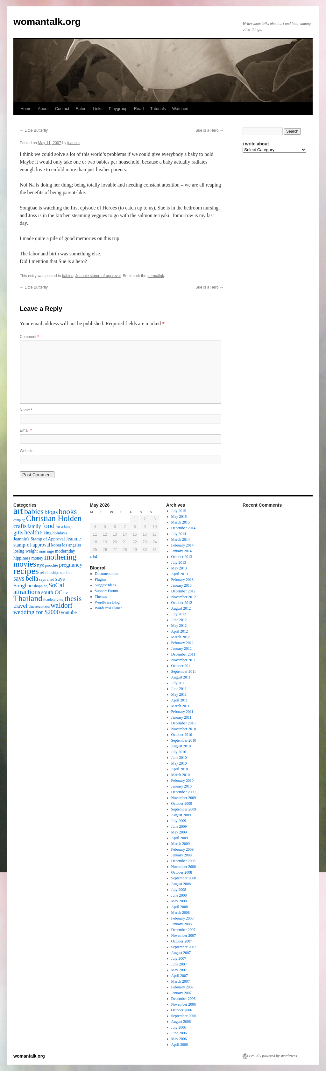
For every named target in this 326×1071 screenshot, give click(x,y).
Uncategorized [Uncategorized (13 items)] (38, 606)
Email (26, 430)
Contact (62, 108)
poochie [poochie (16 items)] (51, 565)
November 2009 (183, 798)
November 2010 (183, 729)
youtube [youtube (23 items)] (69, 612)
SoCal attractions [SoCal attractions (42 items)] (38, 588)
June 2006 (179, 1033)
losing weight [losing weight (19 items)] (25, 551)
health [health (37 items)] (31, 532)
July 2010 (178, 752)
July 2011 (178, 683)
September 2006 (183, 1016)
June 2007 (179, 964)
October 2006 (181, 1010)
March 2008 (180, 912)
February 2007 (182, 987)
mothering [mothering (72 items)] (60, 557)
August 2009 (181, 815)
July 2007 (178, 958)
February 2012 (182, 643)
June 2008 (179, 895)
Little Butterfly (34, 130)
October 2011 (181, 666)
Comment (29, 336)
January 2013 (181, 585)
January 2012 (181, 648)
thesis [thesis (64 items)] (73, 598)
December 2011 (183, 654)
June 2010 (179, 757)
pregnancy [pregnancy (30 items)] (70, 564)
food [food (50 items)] (48, 526)
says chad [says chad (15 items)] (46, 579)
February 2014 (182, 545)
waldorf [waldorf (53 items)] (62, 605)
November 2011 (183, 660)
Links (97, 108)
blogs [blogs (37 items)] (51, 512)
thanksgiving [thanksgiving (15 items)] (53, 600)
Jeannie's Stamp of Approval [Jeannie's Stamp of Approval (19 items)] (39, 538)
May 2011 (179, 694)
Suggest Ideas (105, 585)
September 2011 (183, 671)
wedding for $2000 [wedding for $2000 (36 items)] (36, 612)
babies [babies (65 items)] (34, 511)
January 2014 (181, 551)
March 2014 (180, 539)
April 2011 (179, 700)
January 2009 (181, 855)
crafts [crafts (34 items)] (19, 526)
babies (67, 276)
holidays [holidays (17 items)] (60, 533)
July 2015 (178, 511)
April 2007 (179, 975)
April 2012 (179, 631)
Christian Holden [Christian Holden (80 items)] (54, 518)
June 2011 (179, 688)
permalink (155, 276)
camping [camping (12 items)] (19, 520)
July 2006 (178, 1027)
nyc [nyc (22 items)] (40, 565)
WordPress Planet (108, 608)
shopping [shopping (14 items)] (40, 586)
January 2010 (181, 786)
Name (26, 410)
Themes (101, 596)
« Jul (93, 556)
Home (26, 108)
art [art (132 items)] (18, 511)
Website (26, 451)
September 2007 (183, 947)
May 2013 (179, 568)
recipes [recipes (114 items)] (26, 571)
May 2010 (179, 763)
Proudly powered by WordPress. (273, 1056)
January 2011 (181, 717)
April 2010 (179, 769)
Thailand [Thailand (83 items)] (27, 598)
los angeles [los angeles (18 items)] (72, 545)
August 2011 (181, 677)
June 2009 (179, 826)
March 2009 (180, 843)
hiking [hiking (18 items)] (45, 533)
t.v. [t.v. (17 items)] (65, 592)
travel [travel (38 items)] (20, 605)
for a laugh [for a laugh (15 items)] (64, 526)
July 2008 (178, 889)
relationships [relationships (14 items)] (49, 572)
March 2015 (180, 522)
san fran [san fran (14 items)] (66, 572)
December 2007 (183, 930)
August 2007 (181, 952)
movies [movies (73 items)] (24, 564)
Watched (180, 108)
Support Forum (106, 591)
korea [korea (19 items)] (56, 544)
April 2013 (179, 574)
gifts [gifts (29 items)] (18, 532)
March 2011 (180, 706)
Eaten (80, 108)
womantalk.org (47, 21)
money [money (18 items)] (37, 558)
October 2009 (181, 803)
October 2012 (181, 602)
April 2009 (179, 838)
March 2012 (180, 637)
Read (139, 108)
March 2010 (180, 775)
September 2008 (183, 878)
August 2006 (181, 1021)
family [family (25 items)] (34, 526)
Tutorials (158, 108)
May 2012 (179, 625)
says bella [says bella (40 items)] (25, 578)
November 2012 (183, 597)
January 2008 (181, 924)
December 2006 (183, 998)
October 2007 (181, 941)
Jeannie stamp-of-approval (98, 276)
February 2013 (182, 579)
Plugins (100, 579)
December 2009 (183, 792)
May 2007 (179, 970)
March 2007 (180, 981)
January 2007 (181, 993)
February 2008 (182, 918)
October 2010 (181, 734)
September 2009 (183, 809)
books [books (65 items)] (68, 511)
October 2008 (181, 872)
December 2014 (183, 528)
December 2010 (183, 723)
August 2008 (181, 884)
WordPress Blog (107, 602)
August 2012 (181, 608)
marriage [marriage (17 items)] (46, 551)
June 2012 (179, 620)
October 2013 (181, 556)
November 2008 (183, 866)
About (43, 108)
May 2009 (179, 832)
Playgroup (118, 108)
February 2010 (182, 780)
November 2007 (183, 935)
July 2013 (178, 562)
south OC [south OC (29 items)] (51, 592)
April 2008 (179, 907)
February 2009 (182, 849)
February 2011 (182, 711)
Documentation (106, 573)
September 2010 (183, 740)
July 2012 (178, 614)
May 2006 (179, 1039)
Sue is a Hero (209, 130)
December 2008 (183, 861)
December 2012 (183, 591)
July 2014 (178, 534)
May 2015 (179, 516)
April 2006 (179, 1044)
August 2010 (181, 746)
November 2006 (183, 1004)
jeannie (73, 143)
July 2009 (178, 820)
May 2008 (179, 901)
